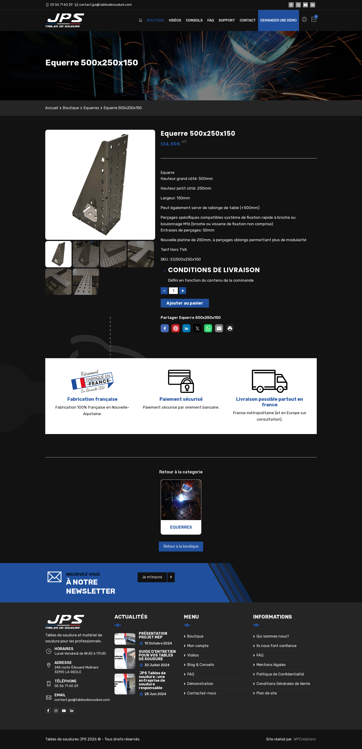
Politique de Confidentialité (280, 674)
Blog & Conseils (200, 665)
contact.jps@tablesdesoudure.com (105, 5)
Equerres (91, 108)
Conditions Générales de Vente (283, 683)
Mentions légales (271, 665)
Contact (248, 20)
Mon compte (197, 646)
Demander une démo (278, 20)
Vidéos (175, 20)
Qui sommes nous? (272, 636)
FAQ (210, 20)
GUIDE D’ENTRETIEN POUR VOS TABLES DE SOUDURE (157, 655)
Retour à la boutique (181, 546)
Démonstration (200, 683)
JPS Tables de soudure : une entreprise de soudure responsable (152, 680)
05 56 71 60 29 (61, 5)
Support (227, 20)
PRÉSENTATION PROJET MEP (153, 635)
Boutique (155, 20)
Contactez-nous (201, 693)
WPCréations (305, 739)
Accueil (51, 108)
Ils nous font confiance (276, 646)
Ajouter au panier (184, 303)
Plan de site (266, 693)
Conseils (194, 20)
